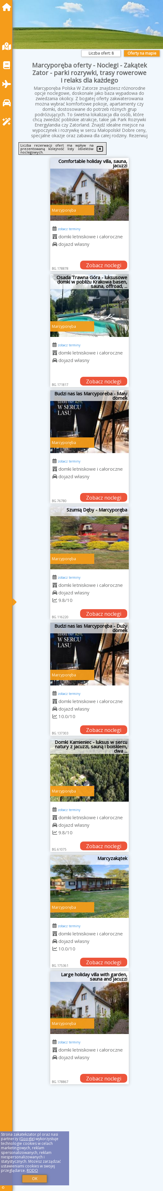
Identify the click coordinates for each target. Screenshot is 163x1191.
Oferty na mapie (142, 53)
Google (27, 1138)
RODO (32, 1170)
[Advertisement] (89, 1143)
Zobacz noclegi (103, 265)
